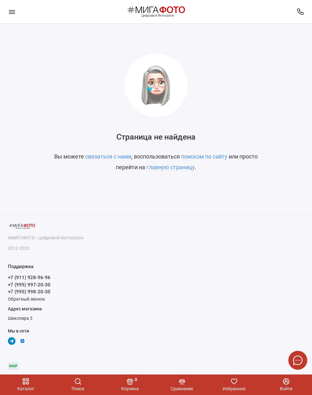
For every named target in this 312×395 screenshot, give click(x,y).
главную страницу (170, 167)
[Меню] (12, 11)
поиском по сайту (204, 156)
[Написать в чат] (297, 360)
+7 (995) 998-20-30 (29, 292)
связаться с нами (108, 156)
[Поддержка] (300, 11)
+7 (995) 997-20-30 (29, 285)
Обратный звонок (26, 299)
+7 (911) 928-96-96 (29, 277)
